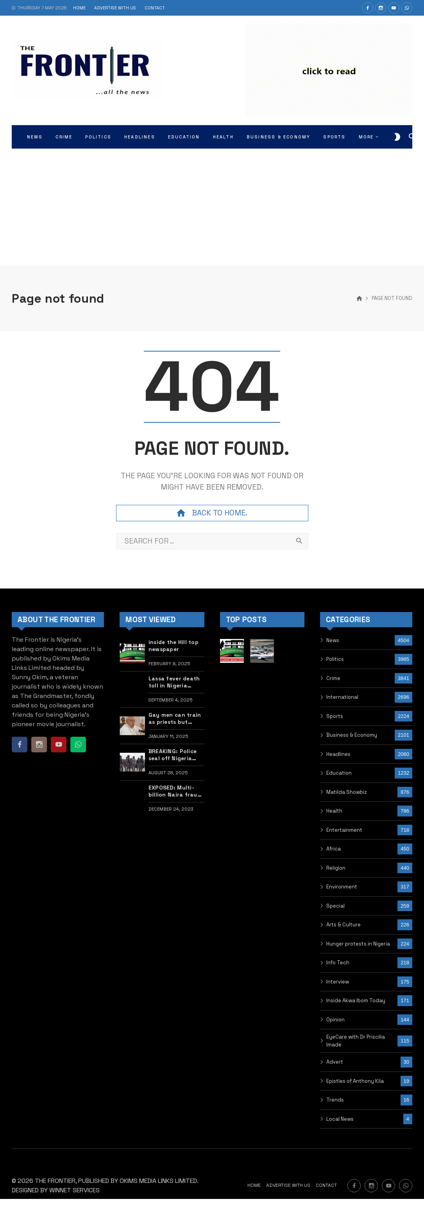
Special (335, 906)
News (332, 640)
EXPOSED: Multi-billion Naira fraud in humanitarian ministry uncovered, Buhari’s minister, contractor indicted (174, 791)
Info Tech (337, 962)
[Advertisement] (212, 207)
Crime (333, 678)
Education (339, 773)
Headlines (338, 754)
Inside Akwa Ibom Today (355, 1000)
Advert (334, 1062)
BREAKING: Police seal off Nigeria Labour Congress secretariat (172, 755)
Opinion (335, 1019)
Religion (335, 868)
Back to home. (212, 513)
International (342, 697)
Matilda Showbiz (346, 792)
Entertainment (344, 830)
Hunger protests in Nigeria (358, 943)
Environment (341, 886)
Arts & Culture (343, 924)
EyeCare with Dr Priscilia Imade (355, 1041)
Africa (333, 848)
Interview (337, 981)
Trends (335, 1099)
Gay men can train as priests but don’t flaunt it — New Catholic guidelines (174, 719)
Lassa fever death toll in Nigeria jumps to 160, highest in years (174, 682)
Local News (340, 1119)
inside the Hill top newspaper (173, 646)
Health (334, 811)
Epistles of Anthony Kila (355, 1081)
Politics (335, 659)
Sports (334, 716)
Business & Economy (351, 735)
